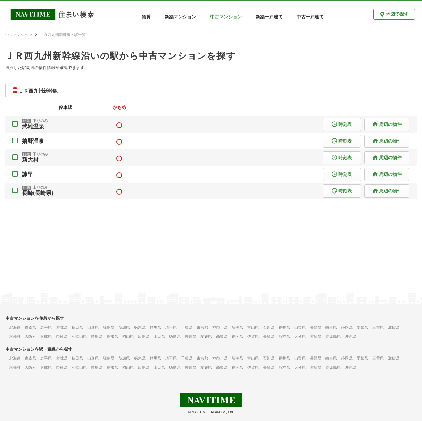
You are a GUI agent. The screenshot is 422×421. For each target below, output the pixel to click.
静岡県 (347, 327)
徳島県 (175, 336)
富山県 (253, 327)
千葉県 (186, 327)
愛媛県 (206, 336)
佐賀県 (253, 336)
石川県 (268, 327)
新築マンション (180, 16)
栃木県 (140, 327)
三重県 (378, 327)
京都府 (14, 336)
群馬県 (155, 327)
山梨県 (300, 327)
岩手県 (46, 327)
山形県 (93, 327)
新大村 (30, 160)
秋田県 (77, 327)
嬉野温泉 (33, 141)
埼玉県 (171, 327)
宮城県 (61, 327)
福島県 (108, 327)
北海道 (14, 327)
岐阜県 (331, 327)
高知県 (221, 336)
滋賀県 (393, 327)
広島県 (143, 336)
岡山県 (128, 336)
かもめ (119, 107)
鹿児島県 (333, 336)
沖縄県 (350, 336)
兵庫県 (46, 336)
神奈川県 (219, 327)
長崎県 (268, 336)
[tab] (35, 90)
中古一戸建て (310, 16)
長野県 (315, 327)
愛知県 (362, 327)
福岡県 (237, 336)
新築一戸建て (269, 16)
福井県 (284, 327)
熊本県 (284, 336)
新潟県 (237, 327)
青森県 (30, 327)
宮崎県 (315, 336)
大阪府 (30, 336)
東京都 (202, 327)
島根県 (112, 336)
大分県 (300, 336)
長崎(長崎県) (37, 193)
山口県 (159, 336)
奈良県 (61, 336)
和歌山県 (79, 336)
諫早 (27, 174)
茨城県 (124, 327)
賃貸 (146, 16)
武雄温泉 (33, 126)
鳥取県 (96, 336)
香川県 (190, 336)
